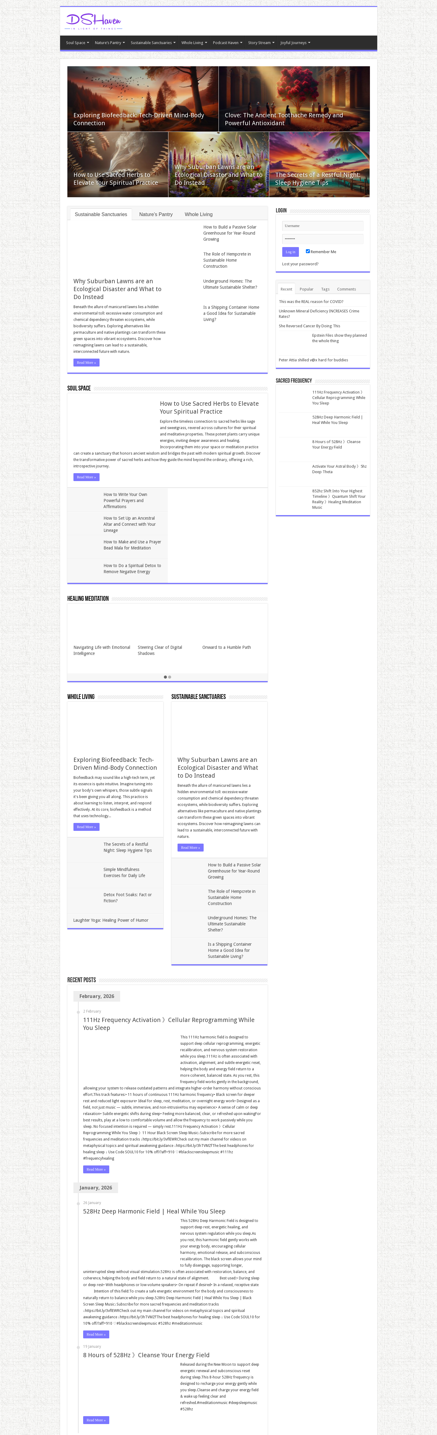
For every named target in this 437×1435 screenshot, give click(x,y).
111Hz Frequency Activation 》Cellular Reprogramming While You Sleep (338, 397)
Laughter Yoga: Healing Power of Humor (111, 872)
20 (138, 1397)
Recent (286, 289)
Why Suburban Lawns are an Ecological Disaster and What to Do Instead (218, 174)
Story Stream (259, 42)
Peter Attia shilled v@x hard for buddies (313, 360)
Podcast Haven (226, 42)
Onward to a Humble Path (226, 599)
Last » (173, 1397)
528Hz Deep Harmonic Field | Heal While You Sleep (154, 1164)
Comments (346, 289)
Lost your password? (300, 264)
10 (127, 1397)
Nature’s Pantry (108, 42)
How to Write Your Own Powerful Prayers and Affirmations (125, 500)
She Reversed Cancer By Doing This (309, 326)
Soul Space (75, 42)
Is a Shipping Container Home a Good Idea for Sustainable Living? (231, 313)
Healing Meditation (88, 551)
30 (149, 1397)
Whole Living (192, 42)
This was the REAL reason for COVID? (311, 301)
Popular (306, 289)
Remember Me (321, 251)
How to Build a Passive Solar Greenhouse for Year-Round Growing (229, 233)
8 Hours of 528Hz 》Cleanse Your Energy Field (146, 1307)
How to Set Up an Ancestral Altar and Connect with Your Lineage (230, 500)
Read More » (86, 362)
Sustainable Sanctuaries (151, 42)
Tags (325, 289)
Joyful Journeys (293, 42)
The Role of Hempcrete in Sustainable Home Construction (227, 260)
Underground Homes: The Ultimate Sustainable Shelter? (232, 876)
